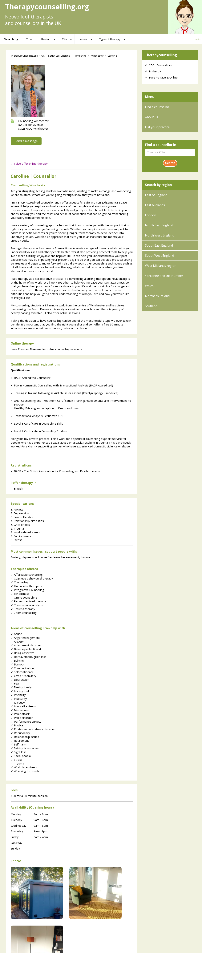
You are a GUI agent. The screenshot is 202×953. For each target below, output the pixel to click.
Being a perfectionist (26, 649)
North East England (159, 225)
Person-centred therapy (28, 601)
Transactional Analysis (27, 605)
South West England (159, 255)
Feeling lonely (21, 687)
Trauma (17, 763)
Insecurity (19, 699)
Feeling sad (20, 691)
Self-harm (18, 744)
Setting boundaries (25, 748)
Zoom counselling (24, 613)
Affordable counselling (27, 574)
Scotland (151, 306)
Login (196, 39)
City (64, 39)
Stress (16, 759)
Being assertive (22, 653)
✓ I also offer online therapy (29, 163)
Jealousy (18, 702)
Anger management (25, 638)
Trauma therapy (23, 609)
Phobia (17, 725)
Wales (149, 286)
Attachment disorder (26, 645)
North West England (159, 235)
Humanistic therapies (26, 586)
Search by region (158, 185)
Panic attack (20, 714)
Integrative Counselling (27, 590)
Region (45, 39)
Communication (22, 668)
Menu (149, 97)
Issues (83, 39)
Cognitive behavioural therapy (32, 578)
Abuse (16, 634)
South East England (159, 245)
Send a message (26, 141)
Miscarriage (20, 710)
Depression (20, 679)
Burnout (17, 664)
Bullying (17, 660)
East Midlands (155, 205)
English (17, 488)
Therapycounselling (161, 55)
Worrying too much (25, 771)
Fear (15, 683)
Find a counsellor (157, 107)
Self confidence (22, 672)
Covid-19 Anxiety (23, 676)
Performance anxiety (26, 721)
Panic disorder (22, 718)
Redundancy (20, 733)
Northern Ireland (157, 296)
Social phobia (21, 756)
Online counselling (24, 597)
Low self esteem (23, 706)
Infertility (18, 695)
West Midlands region (160, 266)
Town (29, 39)
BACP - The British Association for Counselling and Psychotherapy (57, 471)
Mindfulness (20, 594)
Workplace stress (24, 767)
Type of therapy (109, 39)
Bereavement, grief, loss (28, 657)
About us (151, 117)
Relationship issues (25, 737)
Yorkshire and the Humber (164, 276)
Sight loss (18, 752)
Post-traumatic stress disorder (33, 729)
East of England (156, 195)
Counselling (20, 582)
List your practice (157, 127)
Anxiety (17, 641)
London (150, 215)
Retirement (20, 740)
